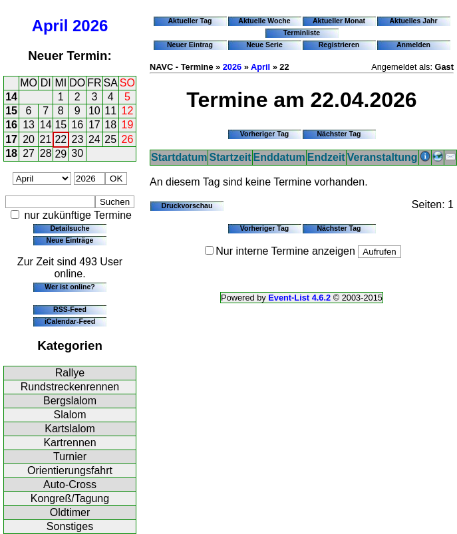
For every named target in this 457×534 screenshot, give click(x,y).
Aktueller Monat (339, 21)
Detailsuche (69, 228)
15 (11, 110)
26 (128, 139)
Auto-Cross (69, 484)
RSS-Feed (69, 309)
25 (110, 139)
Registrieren (339, 45)
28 (46, 153)
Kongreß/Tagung (70, 498)
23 (78, 139)
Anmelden (413, 45)
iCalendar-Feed (70, 321)
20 (29, 139)
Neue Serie (264, 45)
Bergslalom (69, 400)
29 (61, 154)
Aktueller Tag (190, 21)
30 (77, 153)
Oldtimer (70, 512)
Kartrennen (69, 442)
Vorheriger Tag (264, 134)
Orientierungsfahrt (69, 470)
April (50, 26)
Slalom (70, 414)
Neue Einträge (70, 240)
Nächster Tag (339, 134)
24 (94, 139)
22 (61, 139)
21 (46, 139)
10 (94, 110)
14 (11, 96)
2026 (90, 26)
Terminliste (301, 33)
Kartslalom (70, 428)
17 (94, 124)
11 (110, 110)
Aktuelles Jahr (413, 21)
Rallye (69, 372)
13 (29, 124)
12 (128, 110)
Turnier (69, 456)
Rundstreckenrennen (70, 386)
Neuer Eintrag (190, 45)
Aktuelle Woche (264, 21)
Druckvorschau (187, 205)
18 (110, 124)
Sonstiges (70, 526)
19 (128, 124)
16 (11, 124)
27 (29, 153)
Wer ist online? (69, 287)
